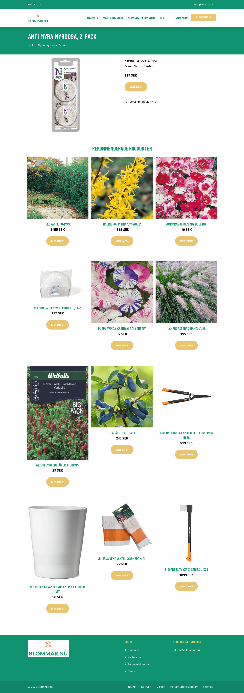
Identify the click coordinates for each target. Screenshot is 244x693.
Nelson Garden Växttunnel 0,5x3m (58, 308)
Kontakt (146, 687)
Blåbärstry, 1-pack (122, 433)
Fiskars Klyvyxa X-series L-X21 (186, 569)
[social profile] (40, 4)
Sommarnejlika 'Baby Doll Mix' (186, 224)
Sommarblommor (141, 18)
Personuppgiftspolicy (184, 687)
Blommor (91, 18)
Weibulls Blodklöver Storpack (57, 465)
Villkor (161, 687)
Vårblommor (113, 18)
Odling (145, 60)
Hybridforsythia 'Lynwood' (122, 224)
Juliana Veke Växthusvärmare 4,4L (122, 558)
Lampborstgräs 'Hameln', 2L (186, 328)
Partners (181, 18)
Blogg (164, 18)
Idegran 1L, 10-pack (58, 224)
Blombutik (203, 17)
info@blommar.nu (203, 4)
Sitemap (208, 687)
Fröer (153, 60)
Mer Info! (135, 86)
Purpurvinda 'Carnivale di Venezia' (122, 328)
